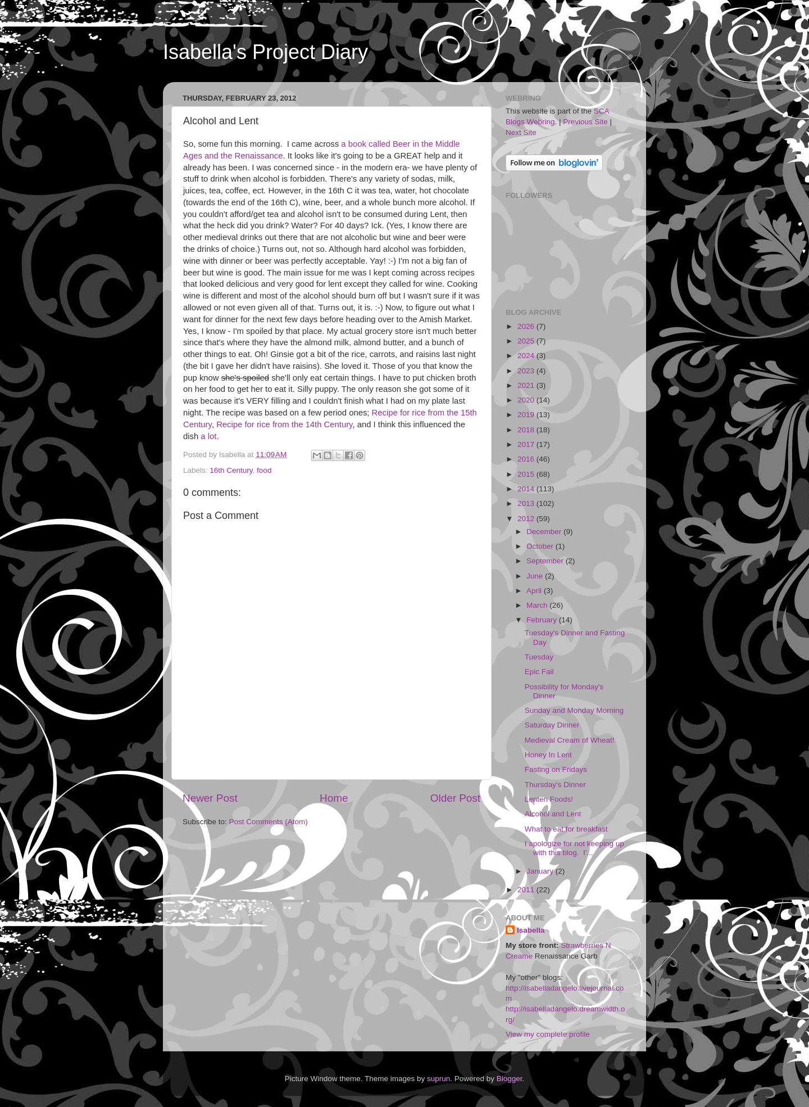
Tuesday (539, 657)
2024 (527, 355)
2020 (527, 400)
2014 (527, 489)
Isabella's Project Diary (265, 52)
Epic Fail (539, 671)
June (535, 576)
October (541, 546)
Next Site (521, 132)
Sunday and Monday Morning (574, 710)
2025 (527, 341)
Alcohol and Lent (553, 814)
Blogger (509, 1078)
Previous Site (585, 122)
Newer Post (210, 798)
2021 (527, 385)
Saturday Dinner (552, 725)
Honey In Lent (548, 755)
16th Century (231, 470)
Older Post (455, 798)
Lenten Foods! (549, 799)
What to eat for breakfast (566, 829)
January (541, 871)
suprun (438, 1078)
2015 (527, 474)
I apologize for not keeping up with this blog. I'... (574, 848)
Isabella (531, 930)
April (535, 590)
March (537, 605)
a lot (208, 436)
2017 (527, 444)
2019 (527, 414)
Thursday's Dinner (555, 784)
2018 (527, 430)
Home (334, 798)
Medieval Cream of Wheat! (570, 740)
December (544, 531)
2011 (527, 889)
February (542, 620)
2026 (527, 326)
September (546, 561)
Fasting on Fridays (556, 769)
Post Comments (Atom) (268, 821)
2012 (527, 518)
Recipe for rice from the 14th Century (284, 424)
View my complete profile (548, 1034)
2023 (527, 371)
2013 (527, 503)
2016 (527, 459)
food (264, 470)
